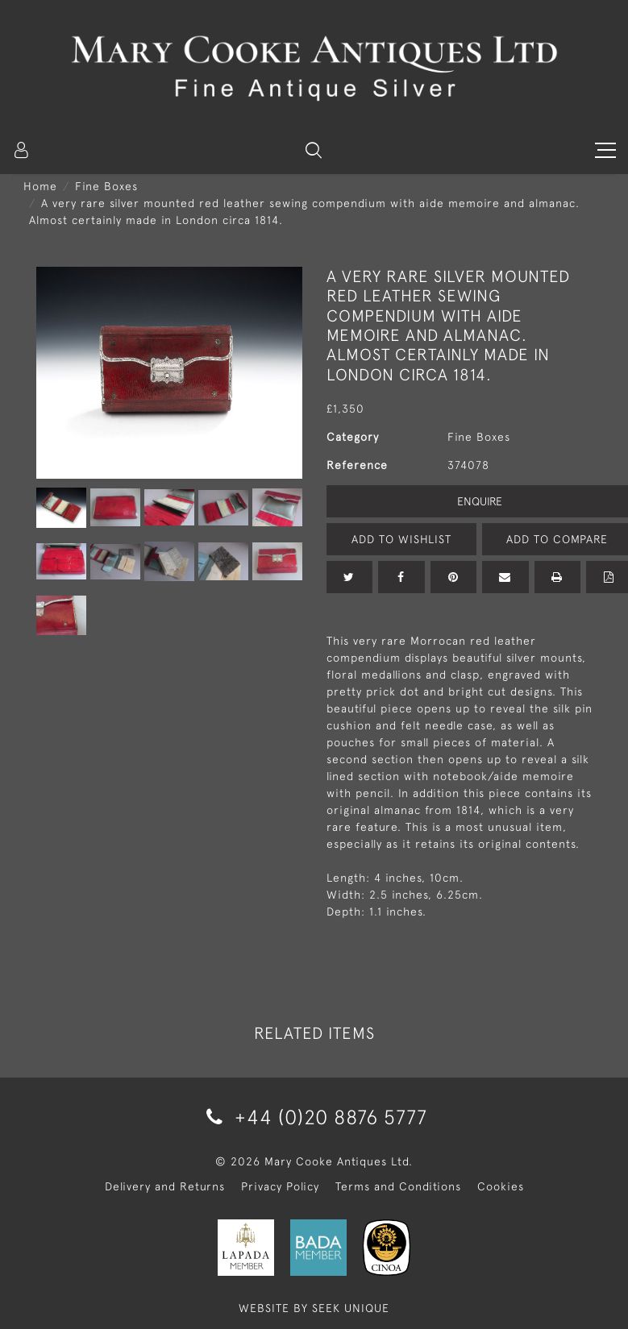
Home (40, 186)
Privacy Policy (280, 1186)
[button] (313, 150)
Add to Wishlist (401, 539)
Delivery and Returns (165, 1186)
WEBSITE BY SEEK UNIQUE (314, 1308)
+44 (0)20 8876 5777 (314, 1116)
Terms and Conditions (398, 1186)
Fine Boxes (106, 186)
